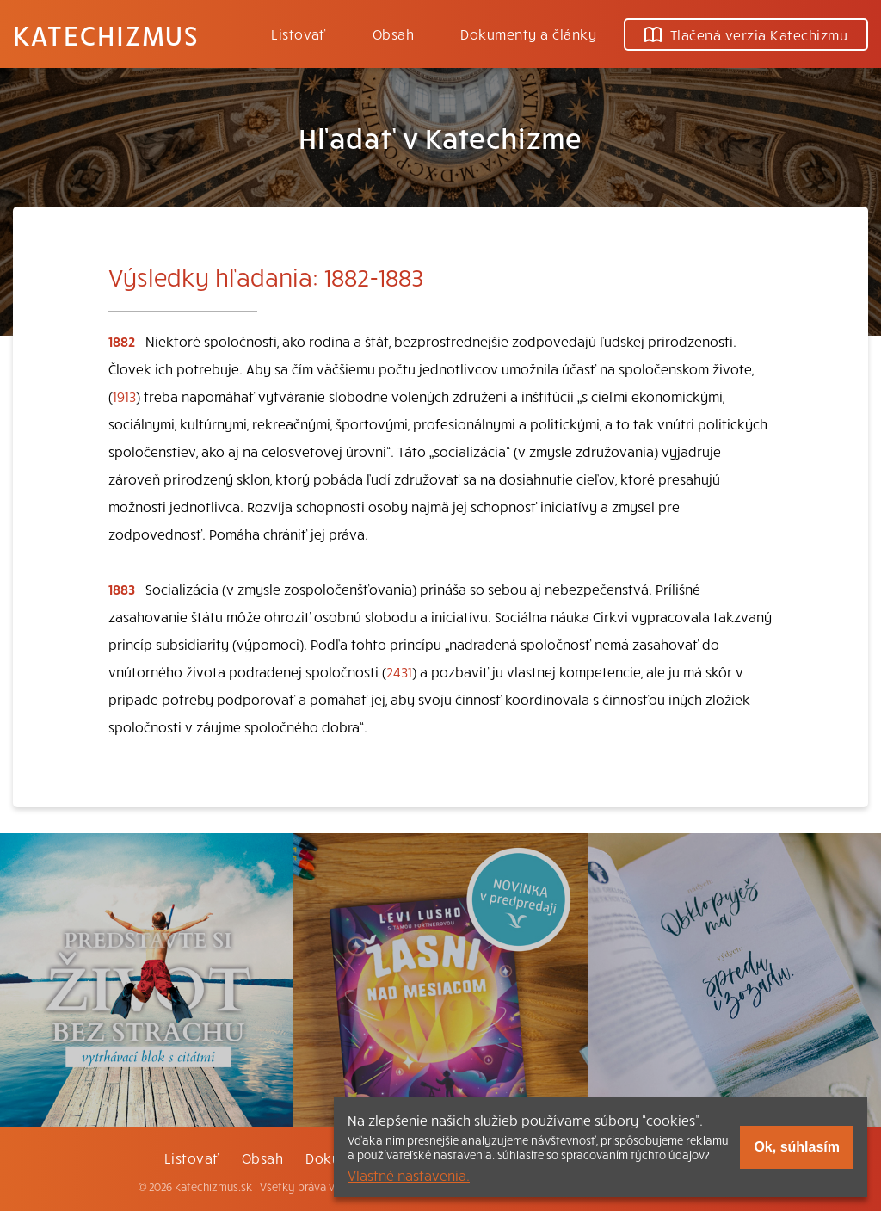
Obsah (393, 33)
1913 (124, 396)
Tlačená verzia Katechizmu (745, 34)
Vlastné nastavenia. (409, 1174)
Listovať (298, 33)
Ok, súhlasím (797, 1147)
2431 (399, 671)
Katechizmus (106, 34)
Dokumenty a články (528, 33)
